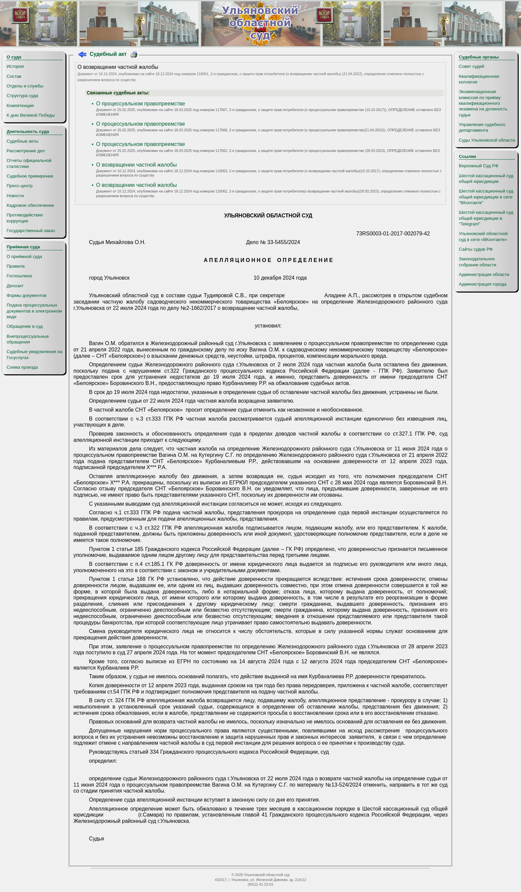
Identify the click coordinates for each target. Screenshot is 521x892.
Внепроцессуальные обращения (28, 339)
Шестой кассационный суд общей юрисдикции (486, 178)
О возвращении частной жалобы (136, 165)
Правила (16, 266)
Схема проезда (22, 367)
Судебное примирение (30, 176)
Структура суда (22, 95)
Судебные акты (23, 141)
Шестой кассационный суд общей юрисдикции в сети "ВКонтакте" (486, 197)
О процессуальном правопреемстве (140, 103)
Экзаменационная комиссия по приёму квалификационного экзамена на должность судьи (483, 103)
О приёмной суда (24, 256)
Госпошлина (19, 275)
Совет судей (471, 66)
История (15, 66)
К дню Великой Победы (31, 115)
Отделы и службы (25, 85)
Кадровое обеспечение (30, 205)
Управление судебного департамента (482, 127)
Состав (14, 76)
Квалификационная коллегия (479, 79)
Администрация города (482, 284)
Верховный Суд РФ (478, 165)
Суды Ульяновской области (487, 140)
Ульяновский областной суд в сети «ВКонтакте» (483, 236)
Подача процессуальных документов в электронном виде (34, 311)
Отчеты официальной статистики (29, 163)
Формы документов (26, 295)
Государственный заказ (31, 230)
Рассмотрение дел (26, 150)
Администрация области (484, 274)
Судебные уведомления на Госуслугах (34, 354)
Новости (15, 195)
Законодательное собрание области (477, 261)
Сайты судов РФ (476, 249)
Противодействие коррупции (25, 217)
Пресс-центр (20, 185)
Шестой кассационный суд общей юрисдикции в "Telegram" (486, 218)
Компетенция (20, 105)
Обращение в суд (25, 326)
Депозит (15, 285)
